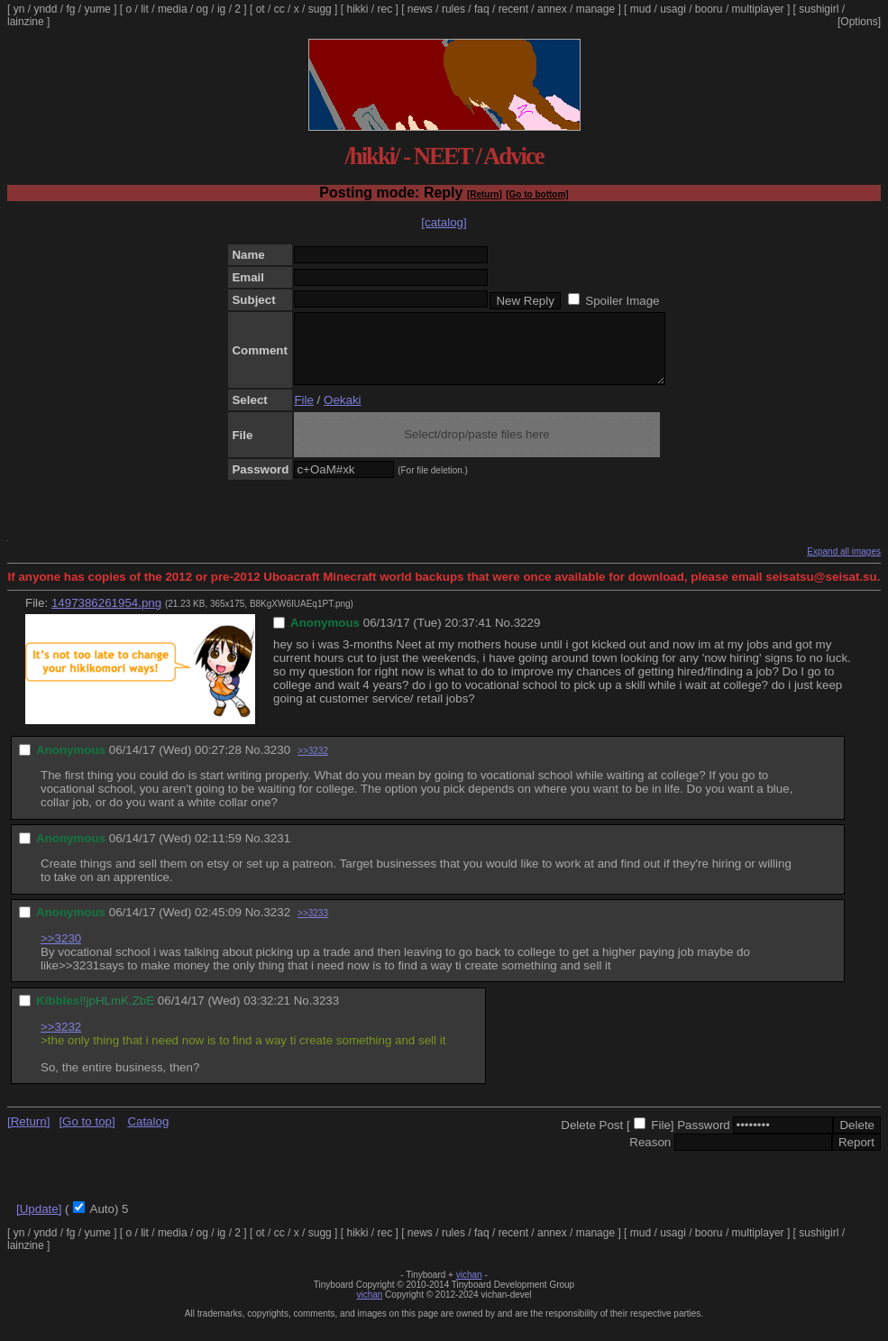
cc (279, 9)
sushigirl (818, 9)
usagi (673, 9)
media (173, 9)
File (303, 413)
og (202, 9)
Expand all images (844, 565)
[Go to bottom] (537, 194)
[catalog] (443, 222)
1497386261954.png (106, 616)
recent (513, 9)
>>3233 (313, 927)
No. (504, 636)
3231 (276, 852)
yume (97, 9)
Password (703, 1138)
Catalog (148, 1135)
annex (552, 9)
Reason (650, 1155)
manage (595, 9)
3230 (276, 763)
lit (145, 9)
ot (260, 9)
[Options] (859, 21)
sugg (320, 9)
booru (709, 9)
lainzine (25, 21)
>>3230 (61, 952)
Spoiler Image (622, 301)
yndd (45, 9)
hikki (357, 9)
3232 (276, 925)
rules (453, 9)
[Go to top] (86, 1135)
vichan (469, 1288)
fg (70, 9)
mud (640, 9)
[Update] (38, 1222)
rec (385, 9)
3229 (527, 636)
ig (221, 9)
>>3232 (313, 764)
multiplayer (758, 9)
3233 (325, 1014)
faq (482, 9)
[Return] (484, 194)
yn (19, 9)
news (420, 9)
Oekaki (342, 413)
